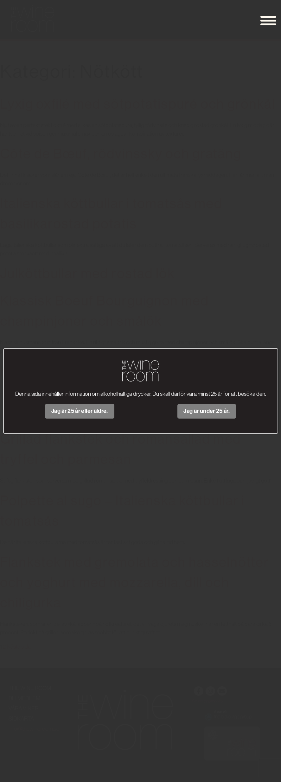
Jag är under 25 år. (206, 410)
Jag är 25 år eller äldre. (79, 410)
